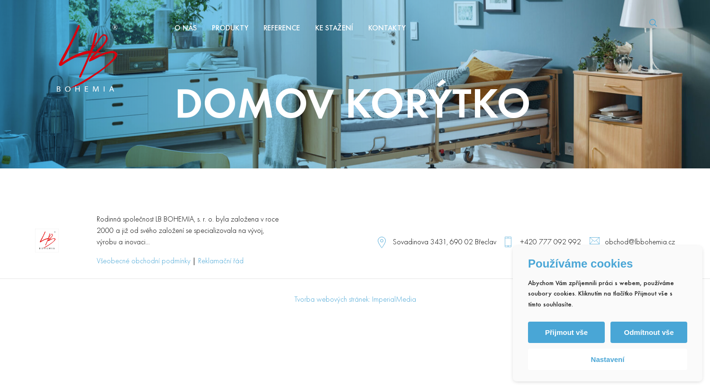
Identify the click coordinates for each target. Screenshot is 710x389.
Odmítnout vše (649, 332)
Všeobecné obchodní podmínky (144, 261)
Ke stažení (334, 28)
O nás (185, 28)
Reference (282, 28)
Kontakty (387, 28)
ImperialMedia (394, 300)
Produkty (230, 28)
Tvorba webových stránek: (332, 300)
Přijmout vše (566, 332)
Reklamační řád (221, 261)
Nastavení (608, 359)
